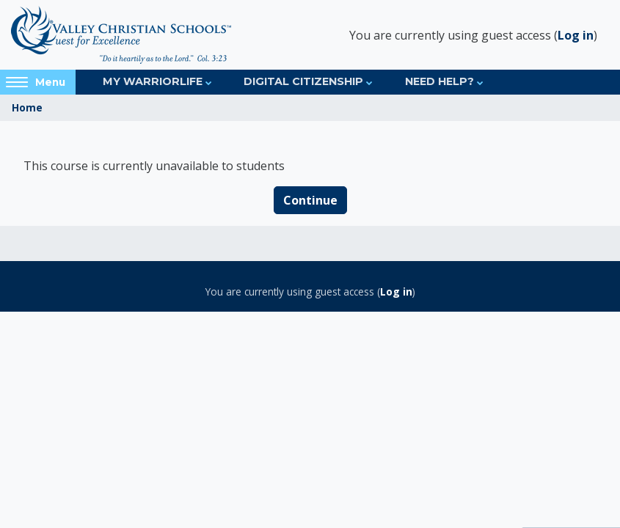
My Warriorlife (153, 81)
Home (27, 107)
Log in (576, 35)
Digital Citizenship (303, 81)
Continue (310, 200)
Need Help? (439, 81)
